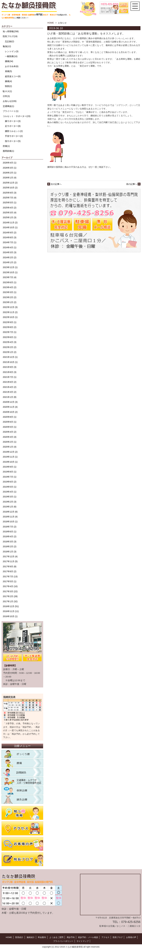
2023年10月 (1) (10, 272)
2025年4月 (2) (9, 207)
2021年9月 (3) (9, 367)
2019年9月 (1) (9, 467)
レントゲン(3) (11, 51)
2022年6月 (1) (9, 337)
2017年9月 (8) (9, 566)
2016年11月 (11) (11, 611)
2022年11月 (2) (10, 312)
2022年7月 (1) (9, 332)
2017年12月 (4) (10, 556)
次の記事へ (54, 184)
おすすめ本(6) (11, 66)
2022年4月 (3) (9, 342)
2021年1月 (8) (9, 397)
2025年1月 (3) (9, 217)
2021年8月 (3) (9, 372)
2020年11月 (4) (10, 407)
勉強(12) (7, 46)
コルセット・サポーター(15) (16, 116)
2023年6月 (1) (9, 282)
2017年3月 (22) (10, 591)
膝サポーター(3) (13, 121)
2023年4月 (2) (9, 287)
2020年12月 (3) (10, 402)
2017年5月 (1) (9, 581)
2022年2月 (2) (9, 347)
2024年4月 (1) (9, 247)
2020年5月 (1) (9, 427)
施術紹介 (28, 937)
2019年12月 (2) (10, 452)
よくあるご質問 (55, 937)
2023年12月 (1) (10, 267)
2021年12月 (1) (10, 357)
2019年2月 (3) (9, 501)
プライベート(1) (10, 111)
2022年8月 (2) (9, 327)
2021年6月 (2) (9, 382)
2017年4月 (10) (10, 586)
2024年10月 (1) (10, 227)
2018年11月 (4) (10, 516)
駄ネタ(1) (7, 91)
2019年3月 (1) (9, 496)
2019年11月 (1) (10, 457)
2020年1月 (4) (9, 447)
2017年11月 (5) (10, 561)
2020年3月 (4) (9, 437)
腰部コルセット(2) (14, 131)
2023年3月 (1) (9, 292)
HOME (50, 23)
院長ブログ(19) (10, 36)
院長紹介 (16, 937)
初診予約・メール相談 (88, 937)
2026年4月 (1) (9, 162)
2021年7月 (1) (9, 377)
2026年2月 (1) (9, 172)
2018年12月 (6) (10, 511)
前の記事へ (133, 184)
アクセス (107, 937)
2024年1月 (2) (9, 262)
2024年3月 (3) (9, 252)
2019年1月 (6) (9, 506)
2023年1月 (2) (9, 302)
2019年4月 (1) (9, 491)
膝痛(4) (8, 81)
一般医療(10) (11, 56)
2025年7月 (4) (9, 197)
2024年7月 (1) (9, 242)
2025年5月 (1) (9, 202)
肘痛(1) (6, 146)
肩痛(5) (8, 71)
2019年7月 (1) (9, 477)
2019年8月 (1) (9, 471)
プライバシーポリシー (63, 941)
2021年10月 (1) (10, 362)
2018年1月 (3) (9, 551)
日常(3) (6, 96)
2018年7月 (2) (9, 526)
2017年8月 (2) (9, 571)
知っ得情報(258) (11, 31)
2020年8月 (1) (9, 417)
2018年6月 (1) (9, 531)
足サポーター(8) (13, 126)
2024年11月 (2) (10, 222)
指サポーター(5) (13, 141)
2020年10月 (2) (10, 412)
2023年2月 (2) (9, 297)
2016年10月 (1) (10, 616)
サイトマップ (83, 941)
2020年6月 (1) (9, 422)
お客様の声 (134, 937)
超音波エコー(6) (13, 76)
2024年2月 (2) (9, 257)
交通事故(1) (8, 106)
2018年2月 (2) (9, 546)
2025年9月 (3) (9, 192)
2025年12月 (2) (10, 182)
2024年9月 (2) (9, 232)
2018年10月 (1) (10, 521)
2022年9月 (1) (9, 322)
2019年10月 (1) (10, 462)
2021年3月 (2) (9, 392)
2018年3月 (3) (9, 541)
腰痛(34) (9, 61)
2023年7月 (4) (9, 277)
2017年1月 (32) (10, 601)
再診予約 (70, 937)
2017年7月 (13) (10, 576)
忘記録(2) (9, 41)
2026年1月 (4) (9, 177)
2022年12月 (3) (10, 307)
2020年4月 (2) (9, 432)
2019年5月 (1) (9, 487)
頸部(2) (8, 86)
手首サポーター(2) (14, 136)
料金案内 (40, 937)
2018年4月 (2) (9, 536)
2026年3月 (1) (9, 168)
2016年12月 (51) (11, 606)
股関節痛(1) (8, 151)
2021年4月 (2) (9, 387)
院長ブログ (120, 937)
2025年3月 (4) (9, 212)
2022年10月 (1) (10, 317)
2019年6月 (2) (9, 481)
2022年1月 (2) (9, 352)
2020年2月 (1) (9, 442)
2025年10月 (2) (10, 187)
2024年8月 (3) (9, 237)
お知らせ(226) (9, 101)
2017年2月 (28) (10, 596)
